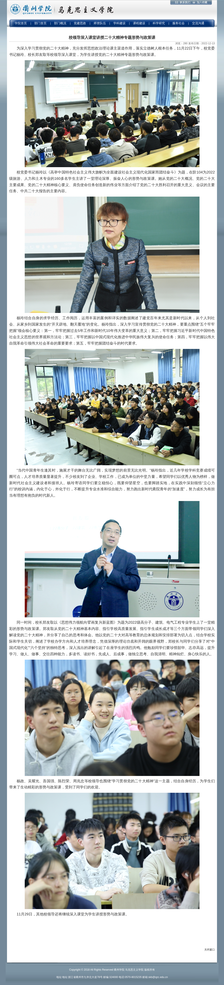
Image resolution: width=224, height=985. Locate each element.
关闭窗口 (209, 949)
